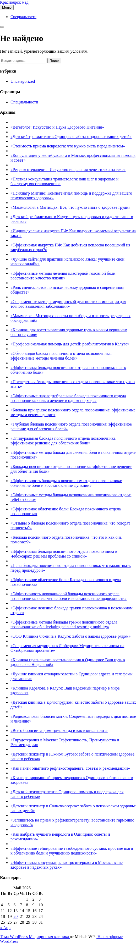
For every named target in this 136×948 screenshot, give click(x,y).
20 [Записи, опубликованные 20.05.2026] (15, 916)
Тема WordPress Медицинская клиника (35, 936)
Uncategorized (22, 81)
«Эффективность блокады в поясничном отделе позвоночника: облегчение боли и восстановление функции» (66, 483)
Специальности (23, 17)
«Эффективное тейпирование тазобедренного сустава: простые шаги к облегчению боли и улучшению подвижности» (71, 850)
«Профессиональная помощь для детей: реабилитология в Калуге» (69, 344)
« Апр (5, 927)
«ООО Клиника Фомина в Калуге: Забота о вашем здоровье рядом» (70, 636)
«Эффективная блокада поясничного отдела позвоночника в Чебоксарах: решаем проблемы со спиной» (63, 553)
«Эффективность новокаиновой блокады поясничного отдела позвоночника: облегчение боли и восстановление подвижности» (68, 596)
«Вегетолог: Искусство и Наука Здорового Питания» (57, 127)
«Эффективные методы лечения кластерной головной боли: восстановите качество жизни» (63, 275)
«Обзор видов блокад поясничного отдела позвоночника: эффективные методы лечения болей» (61, 355)
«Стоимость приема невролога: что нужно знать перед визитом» (67, 146)
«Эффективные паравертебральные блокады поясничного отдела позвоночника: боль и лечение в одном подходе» (68, 398)
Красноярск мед (14, 2)
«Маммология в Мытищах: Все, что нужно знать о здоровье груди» (70, 207)
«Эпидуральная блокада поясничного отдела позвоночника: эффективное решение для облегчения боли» (63, 440)
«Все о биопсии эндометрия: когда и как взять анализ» (59, 730)
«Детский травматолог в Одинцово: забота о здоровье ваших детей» (71, 136)
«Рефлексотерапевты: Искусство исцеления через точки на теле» (68, 169)
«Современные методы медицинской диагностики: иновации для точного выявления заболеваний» (68, 303)
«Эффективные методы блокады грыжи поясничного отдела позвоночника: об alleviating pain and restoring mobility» (63, 624)
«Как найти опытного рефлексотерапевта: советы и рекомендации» (70, 768)
